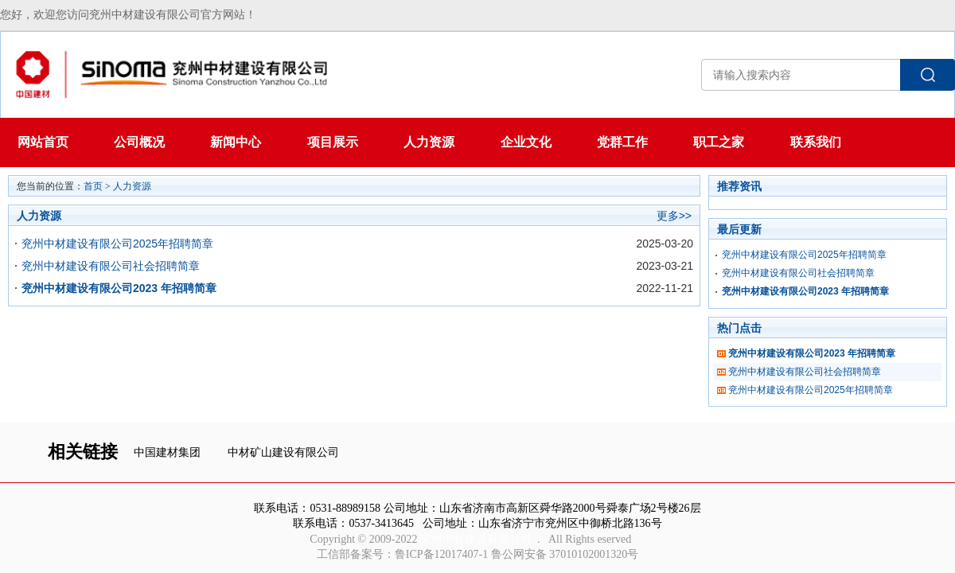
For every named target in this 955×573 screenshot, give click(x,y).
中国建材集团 (167, 452)
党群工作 (622, 142)
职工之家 (718, 142)
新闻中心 (235, 142)
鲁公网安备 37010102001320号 (565, 554)
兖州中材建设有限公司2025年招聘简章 (117, 243)
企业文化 (526, 142)
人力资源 (428, 142)
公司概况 (139, 142)
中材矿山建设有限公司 (283, 452)
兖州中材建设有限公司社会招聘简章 (110, 265)
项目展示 (332, 142)
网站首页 (43, 142)
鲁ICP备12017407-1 (441, 554)
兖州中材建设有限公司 (476, 539)
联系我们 (815, 142)
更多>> (674, 215)
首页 (93, 186)
